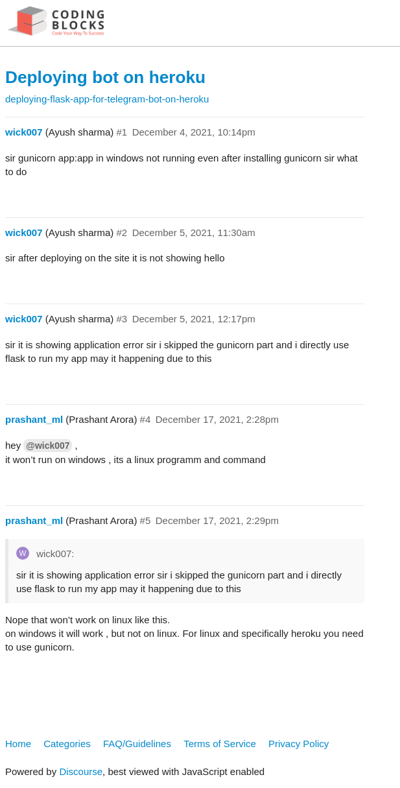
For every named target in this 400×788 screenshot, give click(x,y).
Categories (67, 743)
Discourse (80, 771)
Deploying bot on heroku (105, 77)
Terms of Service (219, 743)
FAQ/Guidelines (137, 743)
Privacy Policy (298, 743)
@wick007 (47, 445)
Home (18, 743)
